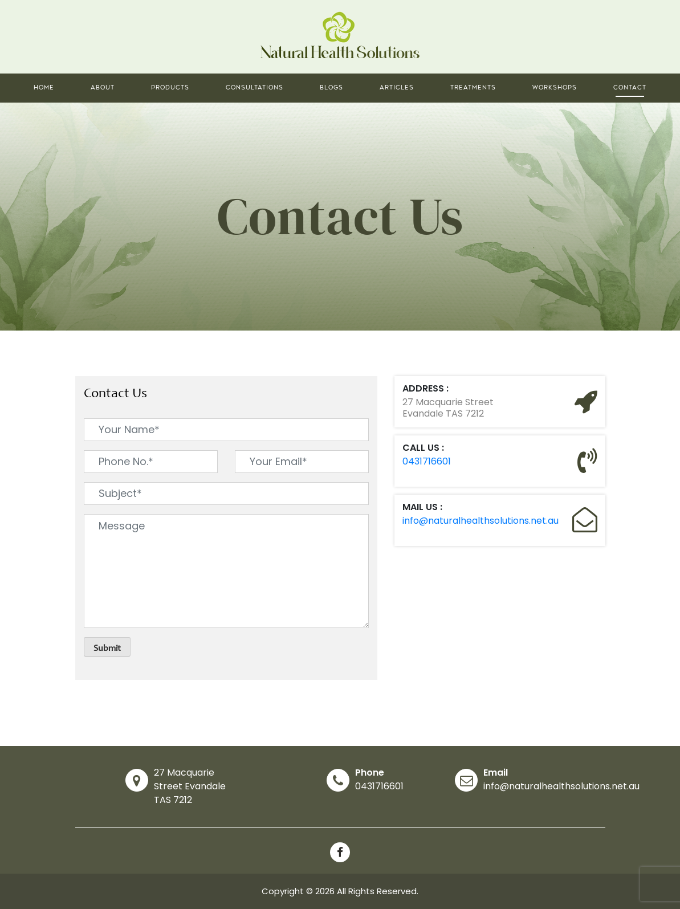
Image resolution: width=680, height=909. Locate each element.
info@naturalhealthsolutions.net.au (480, 520)
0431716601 (426, 461)
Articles (397, 87)
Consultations (254, 87)
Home (44, 87)
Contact (629, 87)
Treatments (473, 87)
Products (170, 87)
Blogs (331, 87)
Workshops (554, 87)
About (103, 87)
